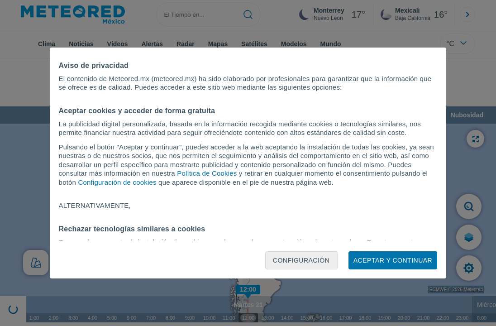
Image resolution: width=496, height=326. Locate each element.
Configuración (301, 260)
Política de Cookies (207, 173)
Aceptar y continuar (392, 260)
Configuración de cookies (117, 182)
